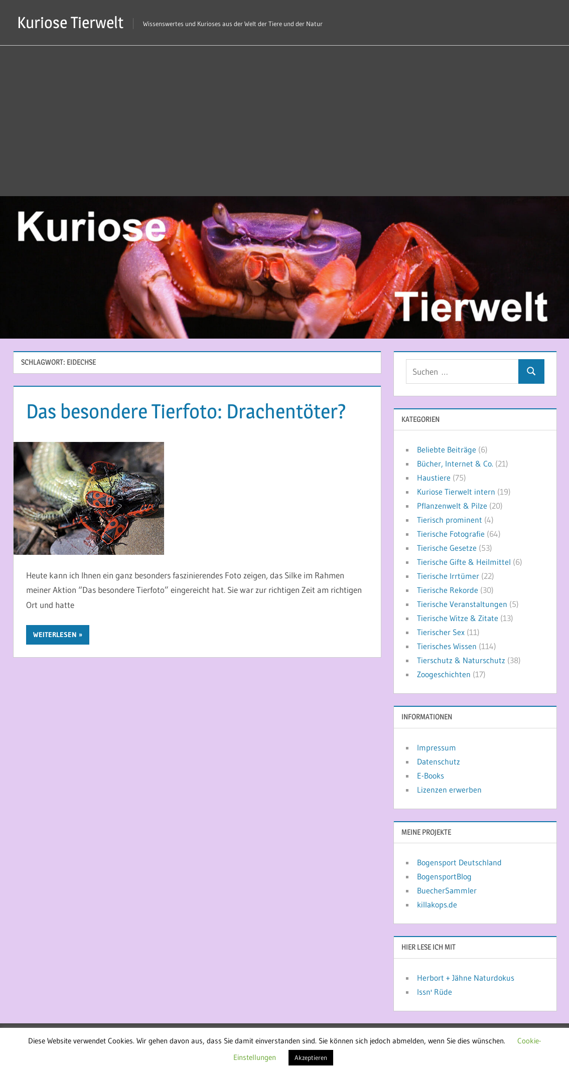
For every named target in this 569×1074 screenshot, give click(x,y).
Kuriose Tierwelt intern (456, 492)
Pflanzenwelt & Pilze (452, 506)
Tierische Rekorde (447, 590)
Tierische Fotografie (451, 534)
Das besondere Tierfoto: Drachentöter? (186, 411)
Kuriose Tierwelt (70, 22)
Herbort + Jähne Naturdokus (465, 978)
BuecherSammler (447, 890)
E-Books (430, 776)
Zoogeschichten (444, 674)
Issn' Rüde (434, 992)
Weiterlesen (55, 634)
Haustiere (434, 478)
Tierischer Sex (441, 632)
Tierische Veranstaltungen (462, 604)
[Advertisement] (284, 121)
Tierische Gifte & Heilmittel (464, 562)
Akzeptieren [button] (311, 1057)
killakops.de (437, 904)
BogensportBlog (444, 876)
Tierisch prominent (449, 520)
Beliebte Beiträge (446, 449)
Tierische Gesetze (447, 548)
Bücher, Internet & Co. (455, 463)
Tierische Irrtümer (448, 576)
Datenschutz (438, 761)
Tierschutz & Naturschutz (461, 660)
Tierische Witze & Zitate (457, 618)
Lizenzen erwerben (449, 790)
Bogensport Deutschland (459, 862)
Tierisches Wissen (447, 646)
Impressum (436, 747)
